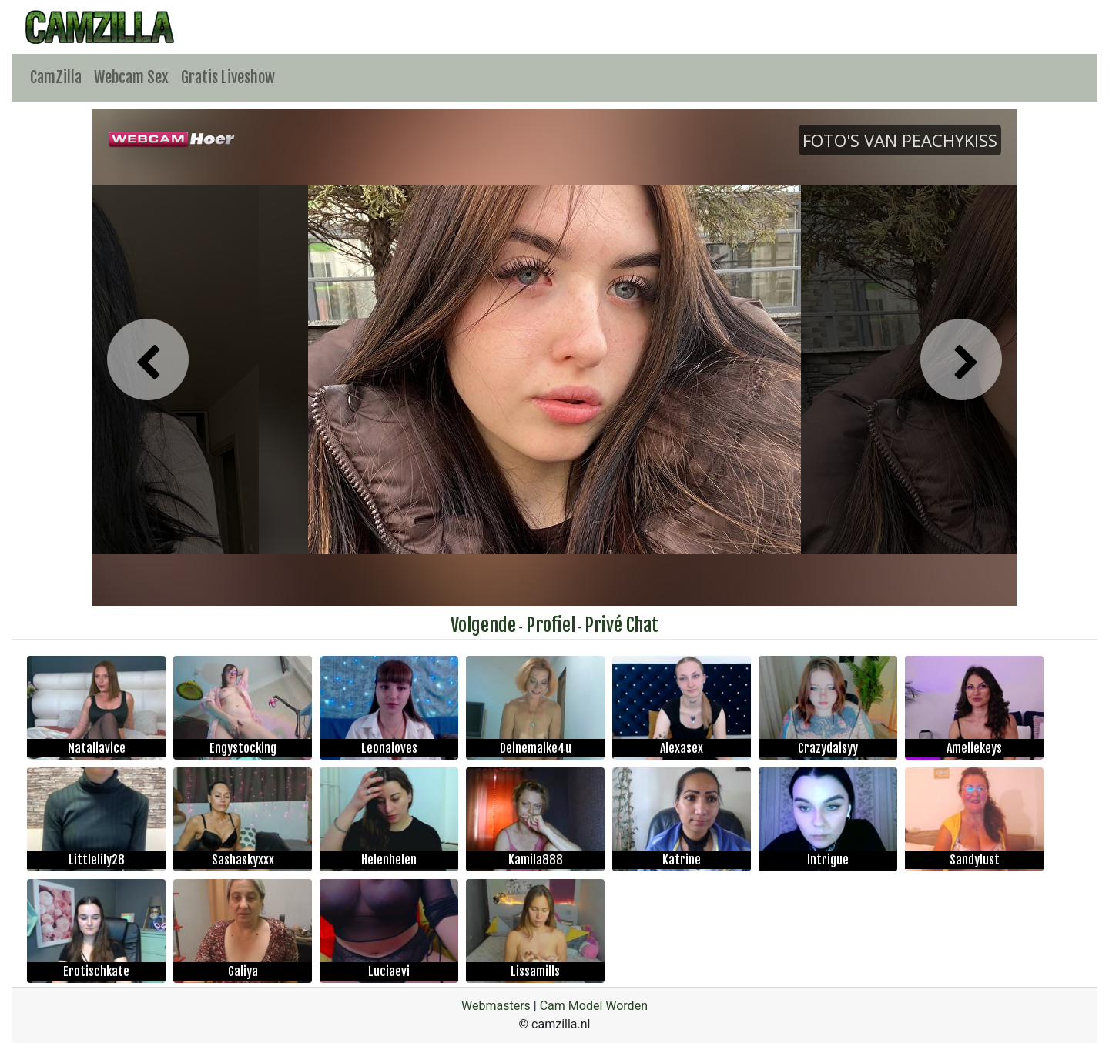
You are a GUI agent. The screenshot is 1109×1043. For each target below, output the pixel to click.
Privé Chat (621, 625)
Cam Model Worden (594, 1005)
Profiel (550, 625)
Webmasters (496, 1005)
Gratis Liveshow (228, 77)
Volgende (483, 625)
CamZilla (56, 77)
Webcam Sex (131, 77)
